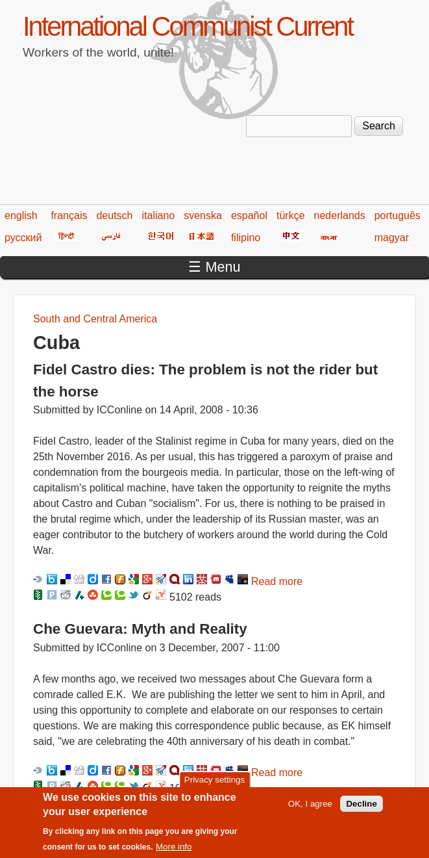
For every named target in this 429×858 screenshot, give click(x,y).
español (249, 215)
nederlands (339, 215)
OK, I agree (310, 808)
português (397, 215)
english (21, 215)
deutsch (114, 215)
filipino (245, 237)
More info (174, 850)
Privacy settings (214, 784)
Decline (361, 808)
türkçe (290, 215)
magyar (391, 237)
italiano (158, 215)
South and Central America (95, 318)
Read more (276, 581)
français (69, 215)
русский (23, 237)
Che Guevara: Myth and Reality (140, 629)
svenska (203, 215)
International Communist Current (187, 26)
